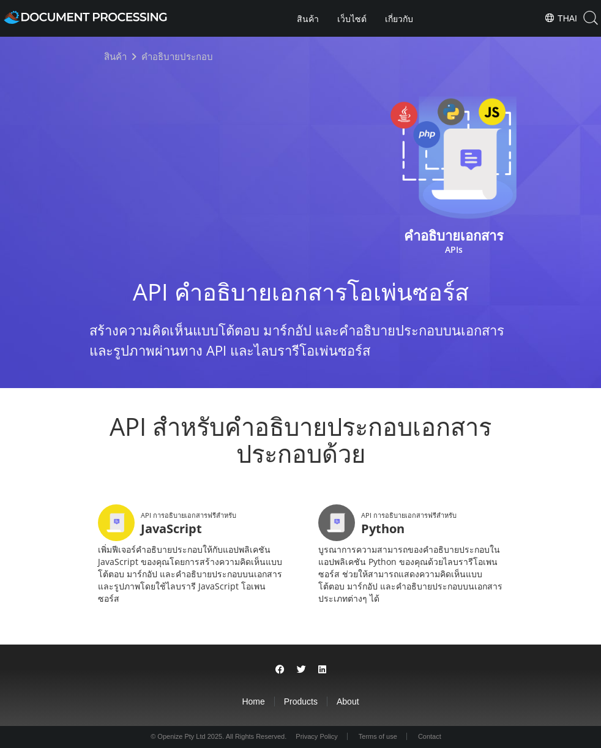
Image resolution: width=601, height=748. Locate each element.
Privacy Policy (316, 736)
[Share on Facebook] (280, 669)
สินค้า (308, 19)
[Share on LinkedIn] (322, 669)
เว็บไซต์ (352, 19)
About (348, 701)
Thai (560, 17)
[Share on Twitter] (301, 669)
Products (301, 701)
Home (253, 701)
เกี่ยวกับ (399, 19)
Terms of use (378, 736)
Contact (429, 736)
